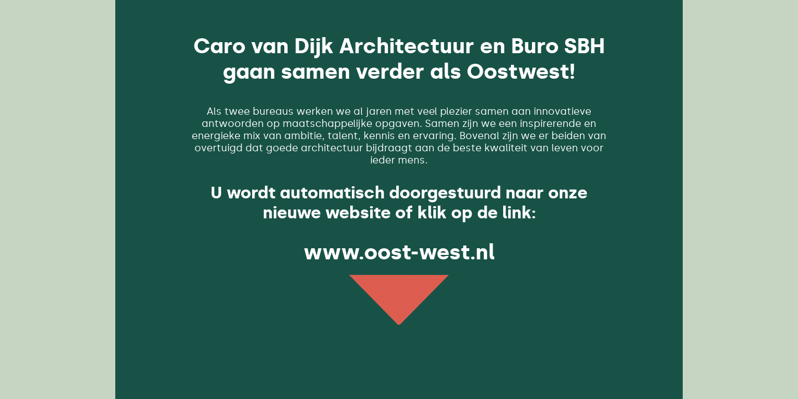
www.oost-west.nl (399, 252)
